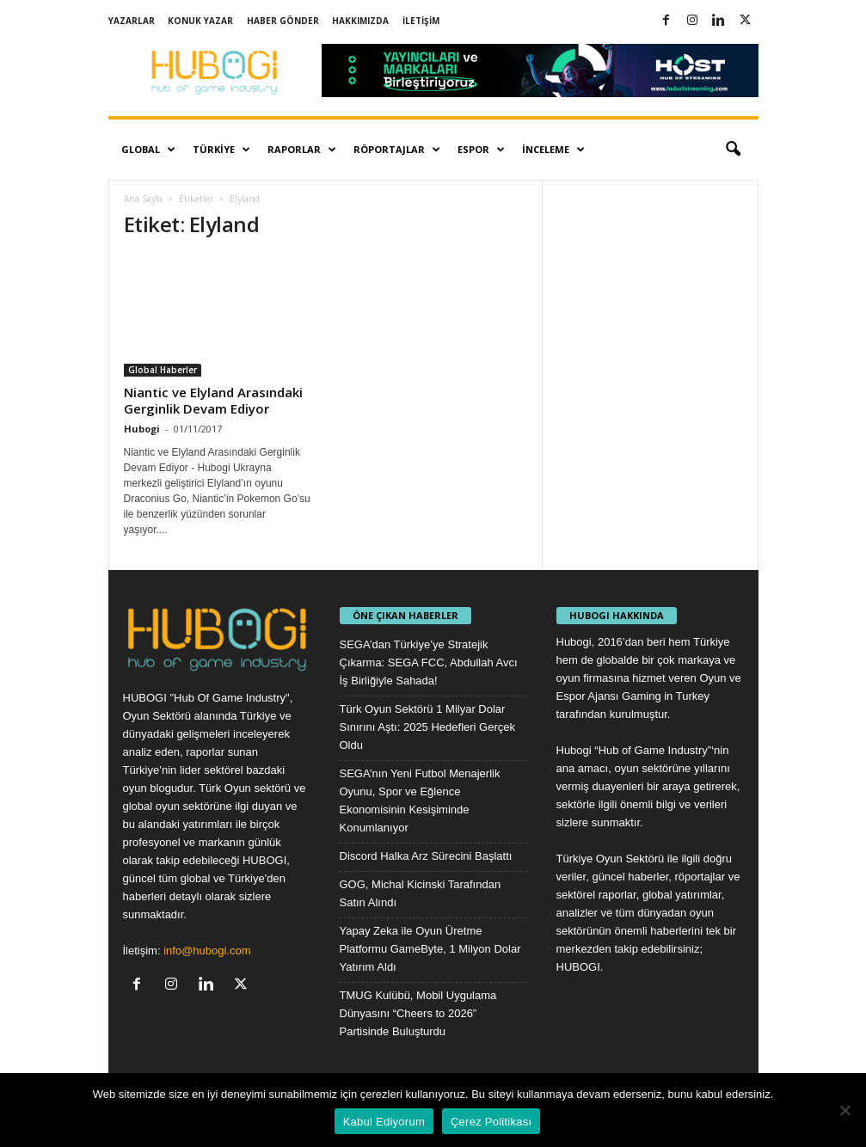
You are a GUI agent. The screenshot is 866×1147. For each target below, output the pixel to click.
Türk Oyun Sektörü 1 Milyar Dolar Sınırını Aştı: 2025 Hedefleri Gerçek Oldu (428, 726)
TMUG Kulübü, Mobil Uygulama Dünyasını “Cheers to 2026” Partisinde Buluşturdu (418, 1013)
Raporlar (301, 150)
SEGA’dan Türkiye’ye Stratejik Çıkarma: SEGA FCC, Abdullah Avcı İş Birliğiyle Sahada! (429, 662)
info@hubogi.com (206, 950)
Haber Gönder (283, 21)
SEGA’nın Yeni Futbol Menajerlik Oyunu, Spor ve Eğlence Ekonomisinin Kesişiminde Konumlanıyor (420, 800)
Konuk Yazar (200, 21)
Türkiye (221, 150)
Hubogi (142, 428)
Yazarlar (131, 21)
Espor (481, 150)
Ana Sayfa (143, 199)
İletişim (420, 21)
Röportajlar (396, 150)
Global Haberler (162, 370)
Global (148, 150)
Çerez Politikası (491, 1121)
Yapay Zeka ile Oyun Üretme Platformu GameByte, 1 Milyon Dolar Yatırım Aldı (430, 948)
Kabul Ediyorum (384, 1121)
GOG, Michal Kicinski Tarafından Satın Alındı (420, 893)
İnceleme (553, 150)
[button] (733, 150)
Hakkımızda (360, 21)
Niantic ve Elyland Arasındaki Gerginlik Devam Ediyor (213, 400)
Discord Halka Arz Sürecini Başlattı (426, 856)
